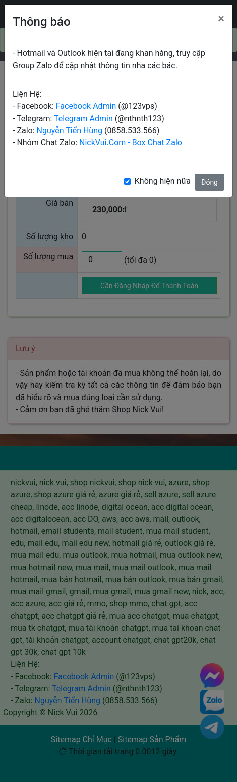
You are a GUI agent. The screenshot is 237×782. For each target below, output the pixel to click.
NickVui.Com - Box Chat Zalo (130, 142)
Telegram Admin (83, 118)
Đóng (209, 182)
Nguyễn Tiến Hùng (69, 130)
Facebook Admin (86, 106)
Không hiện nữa (163, 181)
